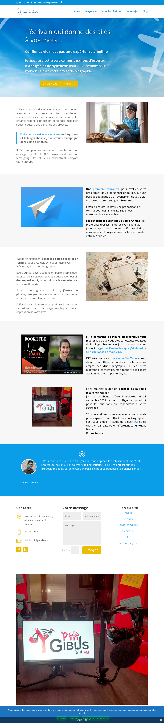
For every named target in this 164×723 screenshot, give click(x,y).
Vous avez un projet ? (59, 84)
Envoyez (92, 550)
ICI (136, 421)
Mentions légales (128, 543)
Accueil (77, 11)
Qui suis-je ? (132, 11)
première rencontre (106, 189)
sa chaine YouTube (124, 358)
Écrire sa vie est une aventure (40, 134)
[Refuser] (160, 714)
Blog (145, 11)
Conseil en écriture (111, 11)
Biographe (91, 11)
